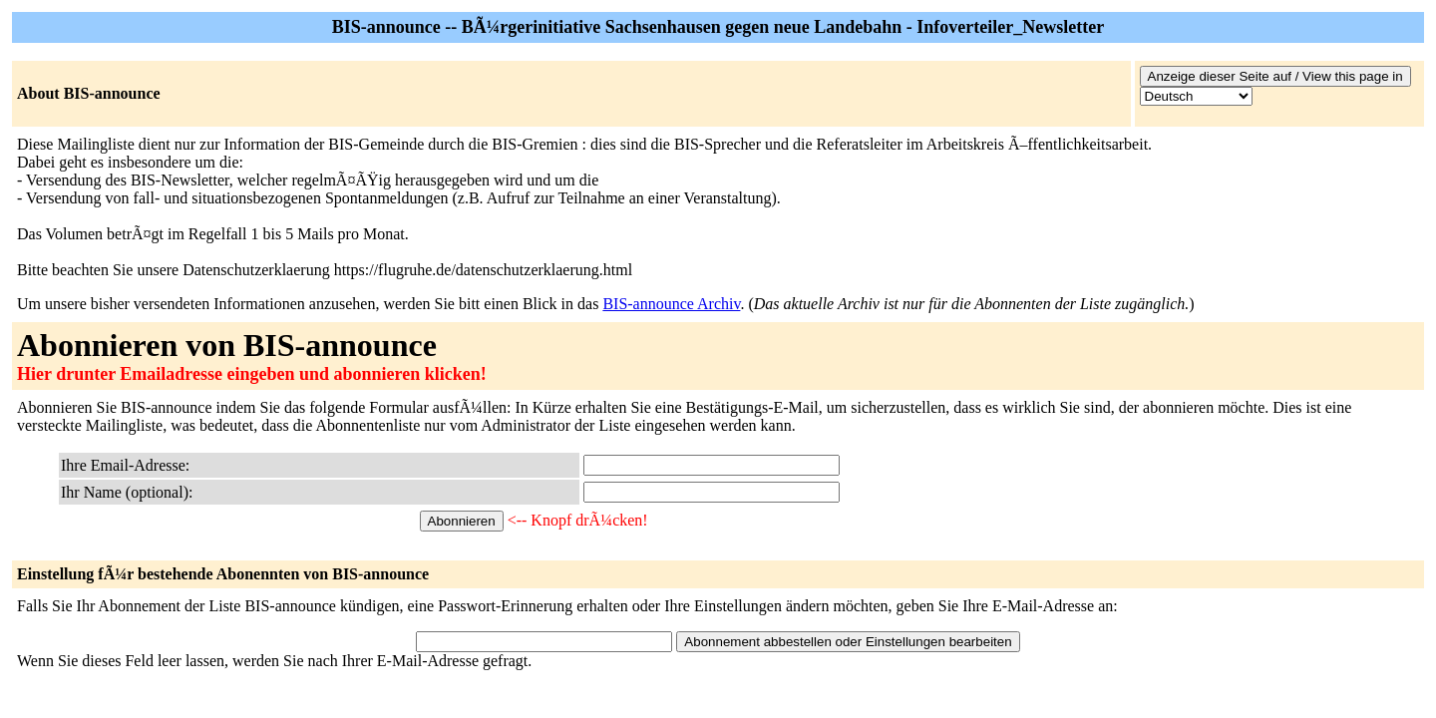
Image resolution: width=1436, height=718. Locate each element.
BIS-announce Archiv (671, 303)
